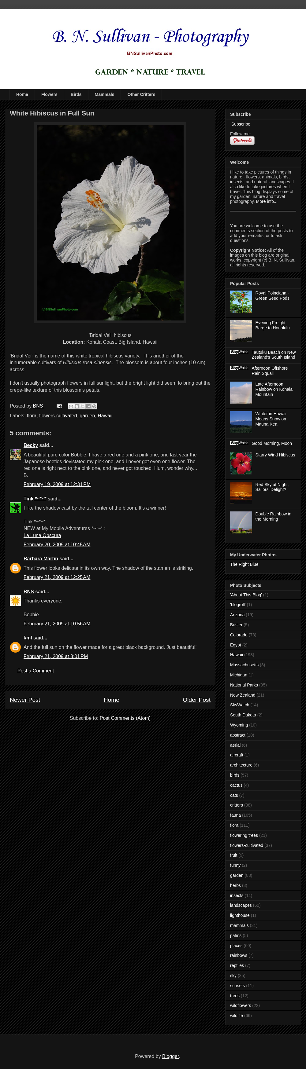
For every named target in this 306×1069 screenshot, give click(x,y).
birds (234, 775)
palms (235, 935)
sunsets (237, 985)
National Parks (244, 685)
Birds (76, 94)
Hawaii (105, 415)
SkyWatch (239, 704)
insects (237, 895)
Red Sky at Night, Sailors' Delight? (272, 487)
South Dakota (243, 714)
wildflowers (240, 1005)
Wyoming (239, 725)
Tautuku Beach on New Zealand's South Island (274, 355)
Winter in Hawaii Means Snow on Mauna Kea (271, 419)
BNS (29, 591)
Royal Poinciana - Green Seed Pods (272, 296)
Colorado (239, 634)
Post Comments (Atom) (125, 718)
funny (235, 865)
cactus (236, 785)
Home (22, 94)
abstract (237, 735)
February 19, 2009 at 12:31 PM (57, 484)
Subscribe (240, 124)
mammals (239, 925)
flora (31, 415)
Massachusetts (244, 664)
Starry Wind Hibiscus (275, 454)
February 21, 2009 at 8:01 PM (56, 656)
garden (87, 415)
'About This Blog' (246, 594)
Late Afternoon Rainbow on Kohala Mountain (274, 389)
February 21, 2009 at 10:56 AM (57, 623)
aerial (235, 745)
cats (234, 795)
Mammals (104, 94)
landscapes (241, 905)
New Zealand (243, 695)
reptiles (237, 965)
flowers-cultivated (58, 415)
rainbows (238, 955)
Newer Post (25, 700)
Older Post (197, 700)
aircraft (236, 754)
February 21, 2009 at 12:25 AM (57, 577)
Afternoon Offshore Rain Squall (270, 371)
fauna (235, 815)
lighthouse (240, 915)
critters (236, 805)
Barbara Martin (41, 558)
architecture (241, 765)
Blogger (170, 1056)
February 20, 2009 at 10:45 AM (57, 544)
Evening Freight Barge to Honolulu (273, 325)
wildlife (236, 1015)
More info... (267, 201)
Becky (31, 445)
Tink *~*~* (35, 498)
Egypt (235, 644)
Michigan (238, 674)
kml (28, 637)
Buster (236, 624)
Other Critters (141, 94)
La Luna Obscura (42, 535)
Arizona (237, 614)
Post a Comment (35, 670)
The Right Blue (244, 564)
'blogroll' (237, 604)
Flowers (49, 94)
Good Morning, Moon (272, 443)
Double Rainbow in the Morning (274, 516)
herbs (235, 885)
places (236, 945)
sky (233, 975)
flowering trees (244, 835)
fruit (233, 855)
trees (235, 995)
